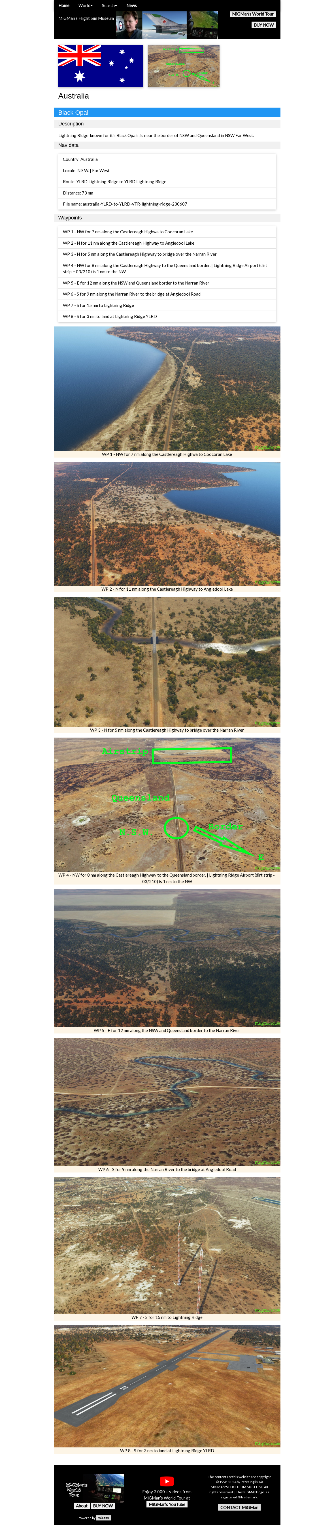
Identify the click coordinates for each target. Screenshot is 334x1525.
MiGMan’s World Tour (253, 13)
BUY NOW (264, 24)
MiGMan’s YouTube (167, 1504)
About (82, 1505)
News (131, 5)
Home (63, 5)
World (85, 5)
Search (109, 5)
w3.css (103, 1518)
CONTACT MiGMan (239, 1507)
